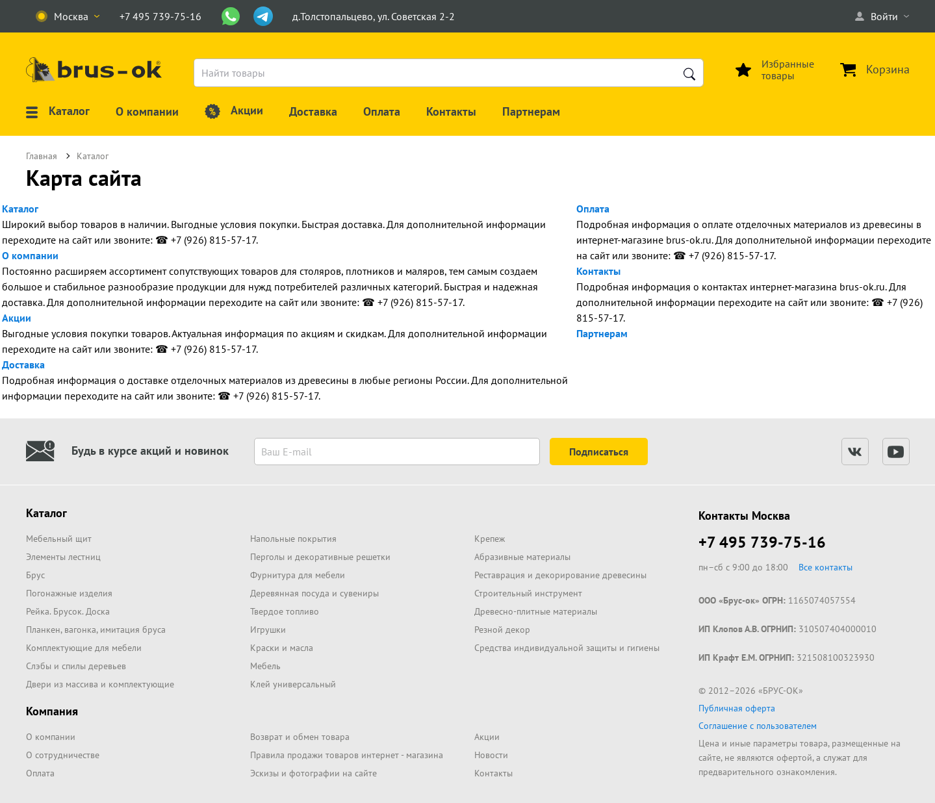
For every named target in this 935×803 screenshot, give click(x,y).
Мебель (265, 666)
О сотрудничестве (62, 755)
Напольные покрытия (293, 538)
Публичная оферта (736, 708)
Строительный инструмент (528, 593)
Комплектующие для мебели (84, 648)
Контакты (598, 270)
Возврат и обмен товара (300, 737)
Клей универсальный (293, 684)
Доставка (23, 364)
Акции (16, 317)
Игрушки (268, 629)
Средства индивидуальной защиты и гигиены (567, 648)
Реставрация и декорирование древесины (560, 575)
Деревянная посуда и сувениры (314, 593)
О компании (30, 255)
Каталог (20, 208)
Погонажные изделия (69, 593)
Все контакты (825, 567)
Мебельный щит (59, 538)
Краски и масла (281, 648)
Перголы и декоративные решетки (320, 557)
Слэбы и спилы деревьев (76, 666)
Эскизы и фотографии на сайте (313, 773)
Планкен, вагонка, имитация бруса (96, 629)
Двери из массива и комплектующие (100, 684)
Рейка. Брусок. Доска (68, 611)
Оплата (592, 208)
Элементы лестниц (63, 557)
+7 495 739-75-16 (762, 542)
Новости (491, 755)
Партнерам (602, 333)
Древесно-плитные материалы (535, 611)
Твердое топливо (284, 611)
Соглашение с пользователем (757, 726)
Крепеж (489, 538)
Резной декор (502, 629)
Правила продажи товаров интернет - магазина (346, 755)
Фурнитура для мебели (297, 575)
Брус (35, 575)
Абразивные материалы (522, 557)
